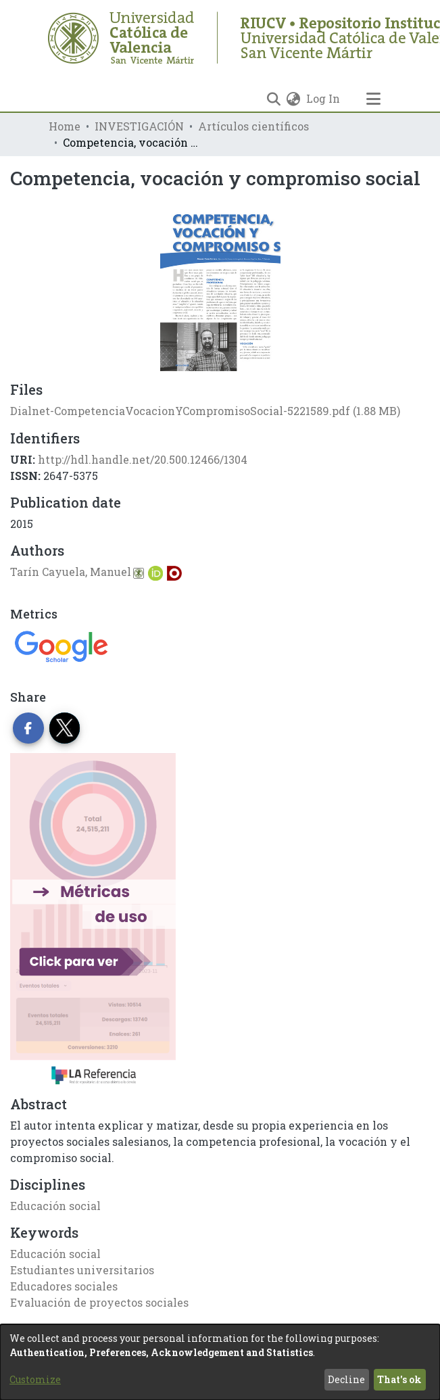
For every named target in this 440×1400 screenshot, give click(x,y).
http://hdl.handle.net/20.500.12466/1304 (142, 459)
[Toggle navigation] (374, 99)
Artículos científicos (253, 126)
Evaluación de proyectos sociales (99, 1302)
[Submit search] (274, 99)
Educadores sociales (64, 1286)
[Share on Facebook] (28, 728)
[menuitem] (293, 99)
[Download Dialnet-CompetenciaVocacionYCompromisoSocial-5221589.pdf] (205, 411)
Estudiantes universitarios (82, 1270)
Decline (346, 1379)
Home (64, 126)
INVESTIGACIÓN (139, 126)
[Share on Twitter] (64, 728)
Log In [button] (323, 98)
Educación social (55, 1206)
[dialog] (220, 1362)
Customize (35, 1379)
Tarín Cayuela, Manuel (70, 571)
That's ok (399, 1379)
